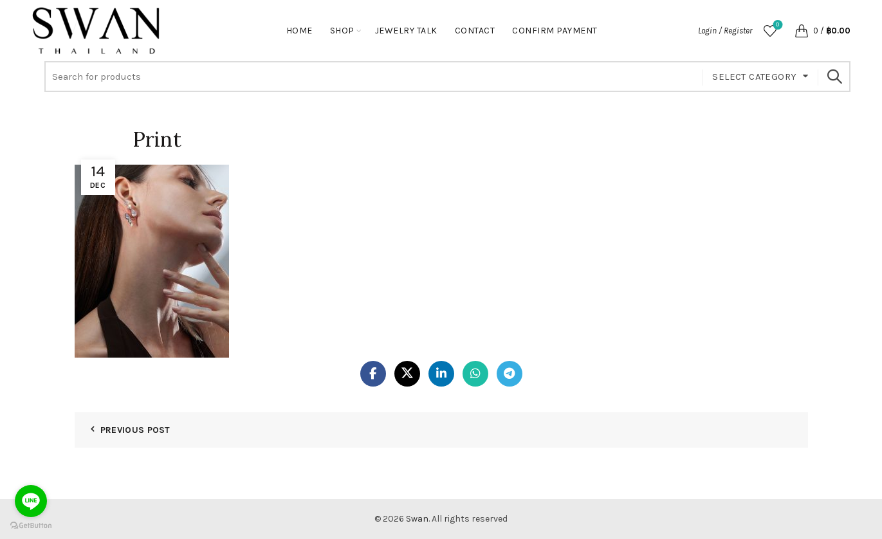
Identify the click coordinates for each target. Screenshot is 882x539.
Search (834, 76)
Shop (342, 30)
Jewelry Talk (406, 30)
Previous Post (135, 430)
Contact (475, 30)
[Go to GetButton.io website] (30, 526)
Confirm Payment (555, 30)
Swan (417, 518)
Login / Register (725, 30)
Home (299, 30)
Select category (754, 76)
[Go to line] (31, 501)
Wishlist (776, 25)
